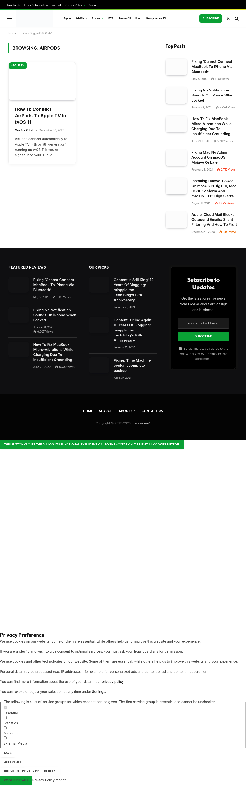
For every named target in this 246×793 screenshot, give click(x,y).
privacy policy (112, 681)
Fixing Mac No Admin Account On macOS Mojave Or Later (209, 157)
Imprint (56, 5)
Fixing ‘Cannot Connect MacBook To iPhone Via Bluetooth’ (212, 66)
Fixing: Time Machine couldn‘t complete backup (132, 365)
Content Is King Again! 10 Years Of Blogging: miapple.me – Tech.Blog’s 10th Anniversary (133, 330)
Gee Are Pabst (24, 130)
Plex (138, 18)
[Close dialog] (92, 444)
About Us (127, 411)
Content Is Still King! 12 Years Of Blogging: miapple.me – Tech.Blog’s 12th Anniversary (134, 289)
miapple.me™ (141, 423)
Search (93, 5)
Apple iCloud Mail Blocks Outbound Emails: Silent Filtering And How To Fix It (214, 219)
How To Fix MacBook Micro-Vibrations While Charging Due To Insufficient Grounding (211, 126)
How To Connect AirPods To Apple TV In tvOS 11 (40, 116)
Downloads (13, 5)
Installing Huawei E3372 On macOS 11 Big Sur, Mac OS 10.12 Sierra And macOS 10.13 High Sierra (213, 188)
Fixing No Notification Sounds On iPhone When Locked (212, 95)
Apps (67, 18)
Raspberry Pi (156, 18)
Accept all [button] (13, 762)
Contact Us (152, 411)
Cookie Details (16, 780)
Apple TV (17, 65)
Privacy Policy (73, 5)
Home (88, 411)
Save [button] (8, 753)
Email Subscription (36, 5)
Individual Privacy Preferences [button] (30, 771)
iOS (110, 18)
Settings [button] (98, 692)
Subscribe (211, 18)
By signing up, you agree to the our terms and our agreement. (203, 354)
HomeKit (124, 18)
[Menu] (9, 18)
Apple (95, 18)
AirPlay (81, 18)
